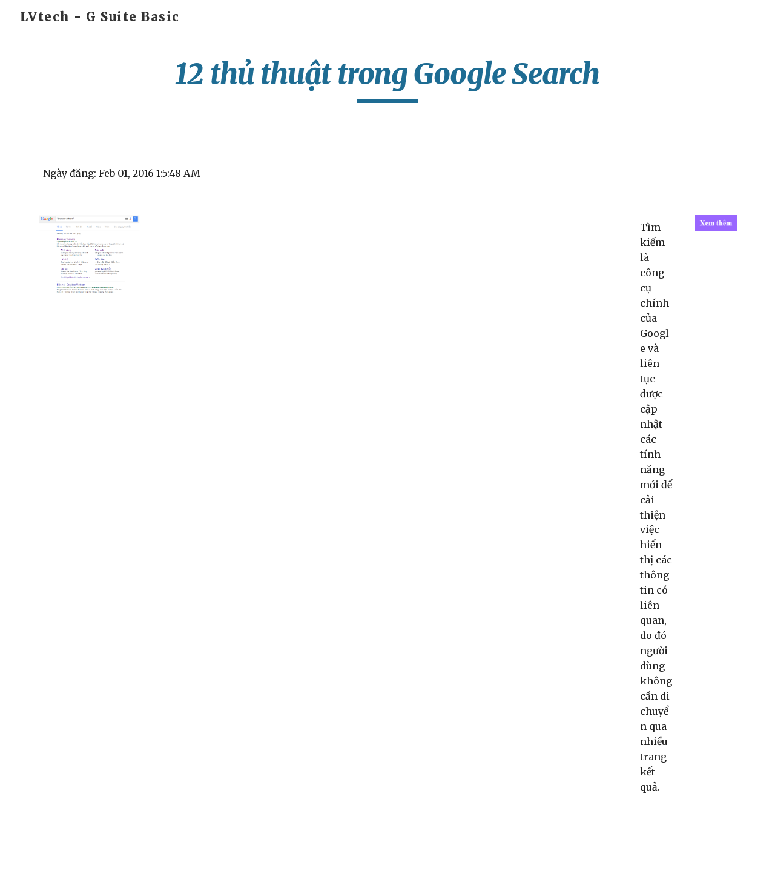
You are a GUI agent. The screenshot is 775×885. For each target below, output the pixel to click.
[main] (387, 79)
